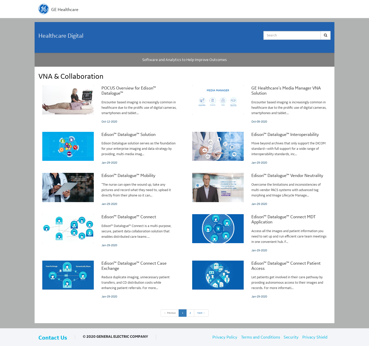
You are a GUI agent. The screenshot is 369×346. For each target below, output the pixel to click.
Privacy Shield (314, 337)
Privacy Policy (224, 337)
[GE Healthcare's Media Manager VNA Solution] (259, 105)
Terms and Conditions (260, 337)
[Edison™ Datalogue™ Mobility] (109, 189)
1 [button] (182, 313)
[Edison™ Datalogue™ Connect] (109, 231)
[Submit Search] (326, 35)
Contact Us (52, 338)
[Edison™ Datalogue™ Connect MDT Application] (259, 233)
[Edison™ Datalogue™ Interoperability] (259, 148)
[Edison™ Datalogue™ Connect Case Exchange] (109, 280)
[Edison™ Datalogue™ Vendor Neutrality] (259, 189)
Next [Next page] (201, 313)
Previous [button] (170, 313)
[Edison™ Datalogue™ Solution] (109, 148)
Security (291, 337)
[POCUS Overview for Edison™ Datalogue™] (109, 105)
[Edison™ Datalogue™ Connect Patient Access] (259, 280)
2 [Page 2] (190, 313)
